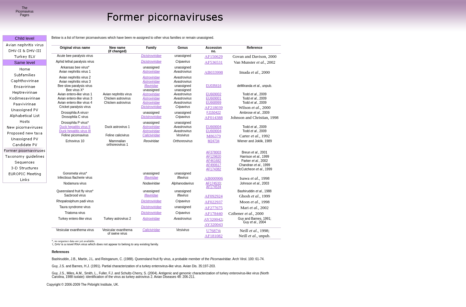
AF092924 (214, 196)
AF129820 (213, 156)
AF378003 (213, 152)
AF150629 (214, 56)
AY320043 (214, 224)
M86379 (213, 135)
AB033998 (214, 72)
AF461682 (213, 161)
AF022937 (214, 201)
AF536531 (214, 62)
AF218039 (214, 107)
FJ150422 (213, 112)
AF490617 (213, 165)
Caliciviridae (151, 135)
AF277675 (214, 207)
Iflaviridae (151, 86)
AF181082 (214, 235)
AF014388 (214, 117)
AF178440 (214, 213)
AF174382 (213, 169)
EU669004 (213, 127)
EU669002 (213, 94)
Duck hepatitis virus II (75, 127)
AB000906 (214, 178)
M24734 (213, 141)
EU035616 (213, 86)
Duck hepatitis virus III (75, 131)
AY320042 (213, 219)
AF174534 (213, 187)
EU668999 (213, 102)
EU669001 (213, 98)
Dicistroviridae (151, 56)
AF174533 (213, 183)
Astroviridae (151, 71)
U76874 (213, 230)
